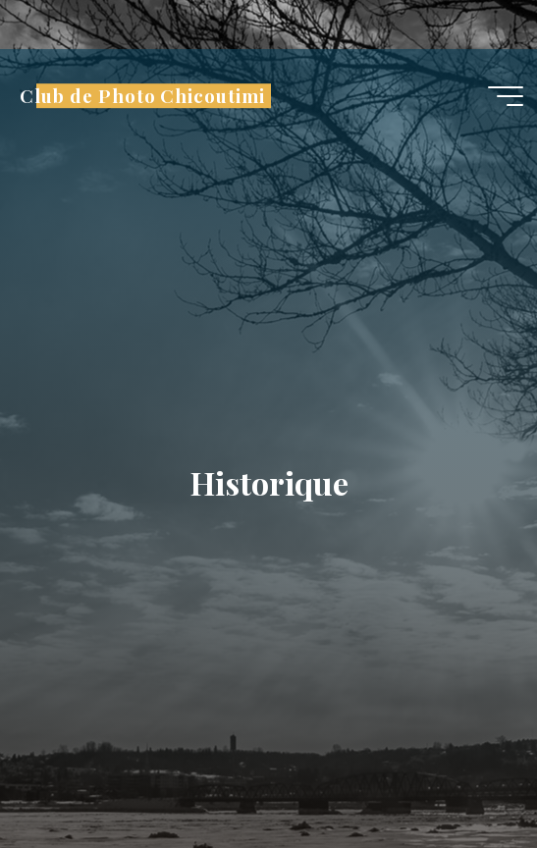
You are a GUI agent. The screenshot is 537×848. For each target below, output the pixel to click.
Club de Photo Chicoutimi (142, 95)
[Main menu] (505, 96)
